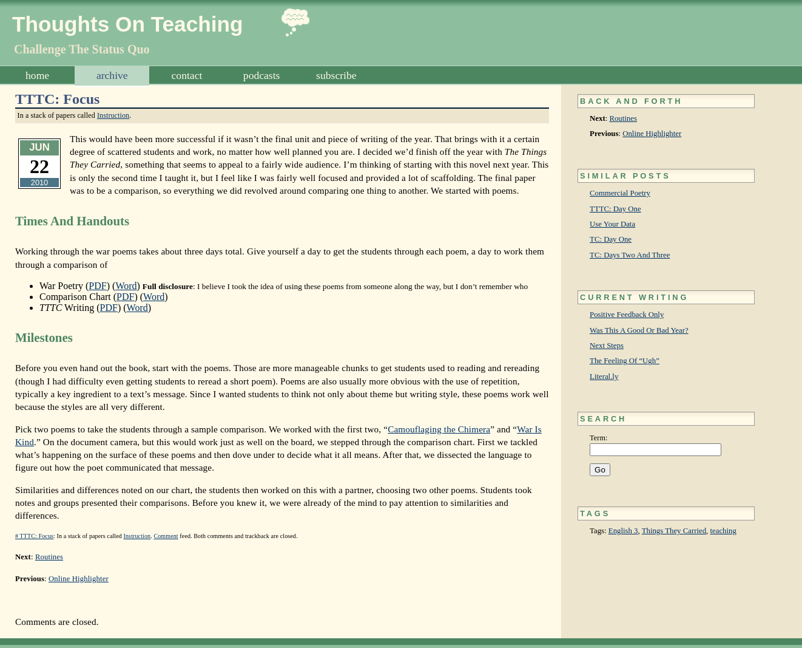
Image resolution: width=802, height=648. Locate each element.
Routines (623, 118)
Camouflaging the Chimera (439, 429)
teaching (723, 531)
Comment (165, 536)
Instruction (113, 115)
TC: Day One (611, 239)
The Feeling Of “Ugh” (624, 360)
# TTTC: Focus (34, 536)
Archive (112, 75)
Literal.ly (604, 376)
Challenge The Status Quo (82, 49)
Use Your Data (612, 224)
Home (37, 75)
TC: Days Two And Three (630, 255)
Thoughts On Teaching (127, 24)
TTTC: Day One (615, 209)
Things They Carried (674, 531)
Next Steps (607, 345)
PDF (97, 286)
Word (125, 286)
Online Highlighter (651, 133)
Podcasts (261, 75)
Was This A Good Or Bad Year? (639, 330)
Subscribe (336, 75)
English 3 (623, 531)
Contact (187, 75)
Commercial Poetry (620, 193)
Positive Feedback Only (627, 314)
